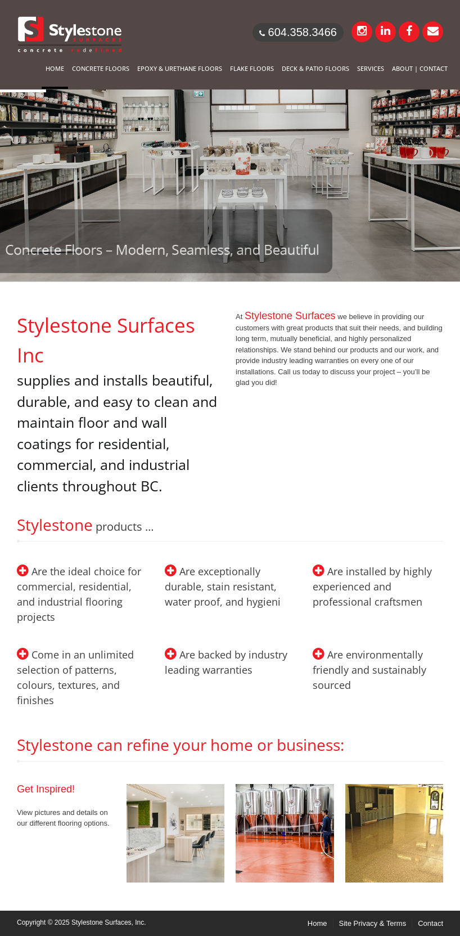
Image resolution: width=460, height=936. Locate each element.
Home (317, 923)
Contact (430, 923)
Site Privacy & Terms (373, 923)
